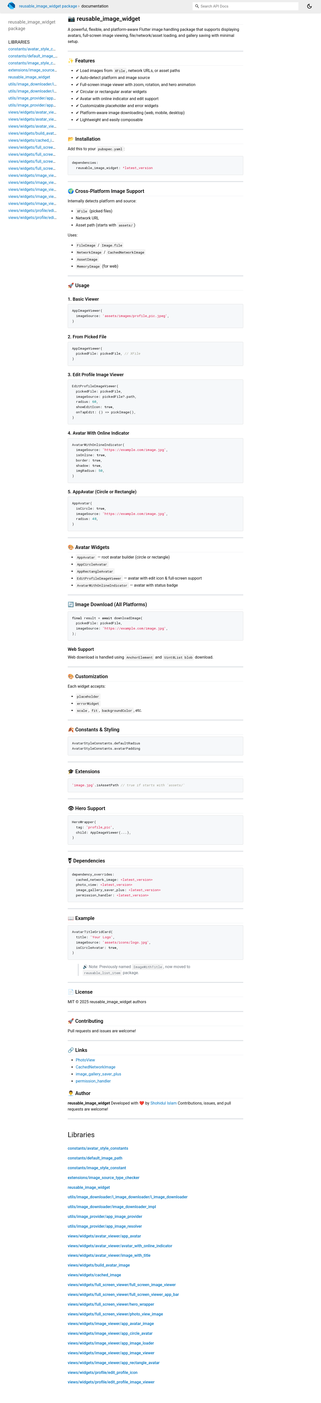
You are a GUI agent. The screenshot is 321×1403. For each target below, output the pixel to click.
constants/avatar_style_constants (98, 1148)
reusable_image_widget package (48, 6)
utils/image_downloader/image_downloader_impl (112, 1206)
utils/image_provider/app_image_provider (105, 1216)
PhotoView (85, 1060)
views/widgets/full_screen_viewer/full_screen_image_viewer (122, 1284)
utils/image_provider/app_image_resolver (105, 1226)
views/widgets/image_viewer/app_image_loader (111, 1343)
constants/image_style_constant (97, 1167)
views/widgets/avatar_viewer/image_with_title (109, 1255)
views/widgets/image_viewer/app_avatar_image (111, 1323)
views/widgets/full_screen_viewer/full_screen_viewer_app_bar (123, 1294)
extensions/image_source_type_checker (103, 1177)
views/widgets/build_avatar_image (99, 1265)
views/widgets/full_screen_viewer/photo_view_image (115, 1314)
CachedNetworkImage (95, 1067)
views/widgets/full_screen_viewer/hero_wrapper (111, 1304)
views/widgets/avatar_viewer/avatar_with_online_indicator (120, 1245)
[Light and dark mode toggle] (309, 6)
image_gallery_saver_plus (98, 1074)
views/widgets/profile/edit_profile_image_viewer (111, 1382)
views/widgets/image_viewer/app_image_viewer (111, 1353)
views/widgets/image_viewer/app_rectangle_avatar (113, 1362)
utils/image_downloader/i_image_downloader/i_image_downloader (128, 1197)
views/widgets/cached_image (94, 1275)
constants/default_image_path (95, 1158)
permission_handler (93, 1081)
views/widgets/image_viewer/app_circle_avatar (110, 1333)
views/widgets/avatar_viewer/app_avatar (104, 1236)
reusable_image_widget (89, 1187)
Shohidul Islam (163, 1103)
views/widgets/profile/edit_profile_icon (102, 1372)
